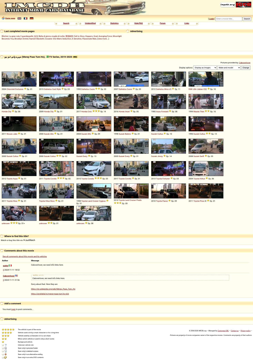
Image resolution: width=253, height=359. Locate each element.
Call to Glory (79, 36)
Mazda (196, 111)
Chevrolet (11, 89)
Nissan (10, 134)
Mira (166, 89)
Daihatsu (48, 89)
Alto (52, 134)
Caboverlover (244, 62)
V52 (205, 89)
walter (5, 266)
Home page (10, 18)
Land (90, 201)
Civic (89, 111)
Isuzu (158, 111)
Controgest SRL (223, 331)
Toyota (9, 178)
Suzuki (47, 134)
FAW (190, 89)
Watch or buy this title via (18, 240)
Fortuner (166, 178)
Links (186, 23)
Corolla (53, 178)
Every (85, 156)
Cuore (92, 89)
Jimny (160, 156)
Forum (163, 23)
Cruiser (95, 201)
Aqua (15, 178)
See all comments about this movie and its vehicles (25, 256)
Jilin (195, 89)
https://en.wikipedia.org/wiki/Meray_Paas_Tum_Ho (53, 289)
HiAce (202, 178)
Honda (4, 111)
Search (66, 23)
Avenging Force (105, 36)
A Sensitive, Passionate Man (84, 39)
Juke (15, 134)
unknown (6, 223)
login (13, 309)
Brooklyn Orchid (21, 39)
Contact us (235, 331)
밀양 (36, 36)
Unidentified (90, 23)
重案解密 (69, 36)
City (9, 111)
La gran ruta (14, 36)
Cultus (160, 134)
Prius (202, 201)
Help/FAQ (138, 23)
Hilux (15, 201)
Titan (202, 111)
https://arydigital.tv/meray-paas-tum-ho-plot (50, 294)
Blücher (5, 36)
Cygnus (102, 201)
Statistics (114, 23)
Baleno (128, 134)
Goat (96, 36)
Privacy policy (245, 331)
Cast (54, 89)
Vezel (127, 111)
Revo (52, 201)
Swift (202, 156)
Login (211, 19)
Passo (165, 201)
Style (59, 89)
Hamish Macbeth (36, 39)
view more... (103, 39)
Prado (139, 200)
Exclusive (19, 89)
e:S (170, 89)
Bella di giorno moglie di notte (52, 36)
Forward (164, 111)
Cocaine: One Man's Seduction (58, 39)
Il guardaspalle (26, 36)
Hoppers (89, 36)
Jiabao (200, 89)
